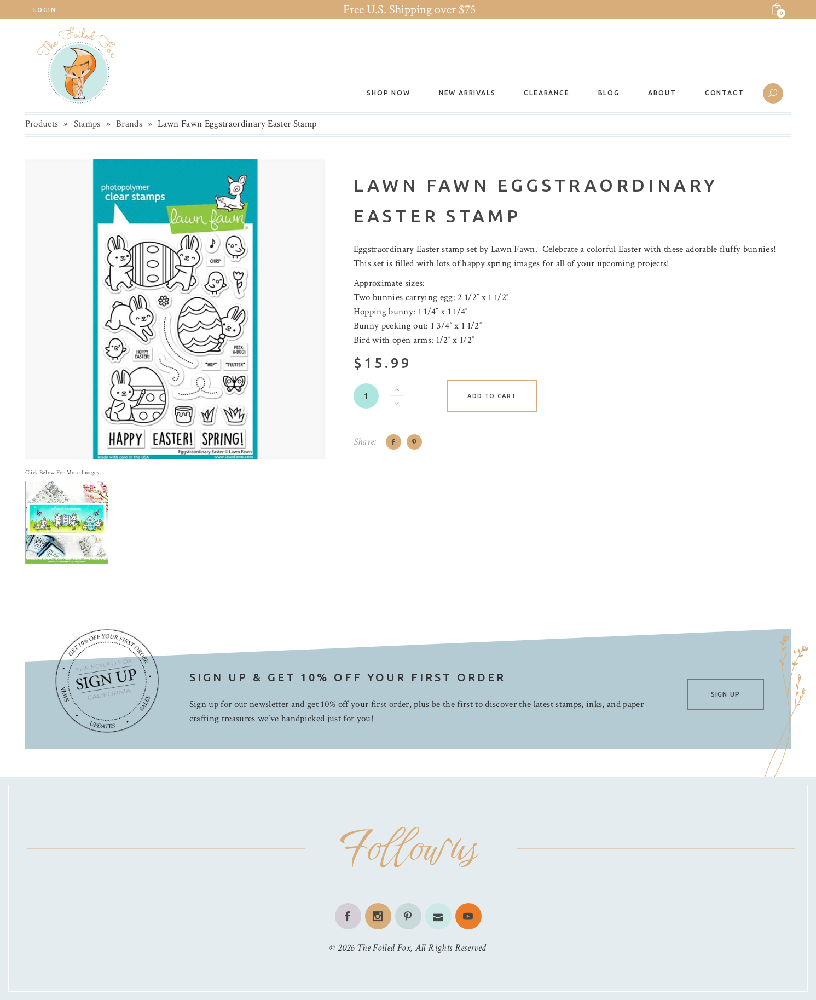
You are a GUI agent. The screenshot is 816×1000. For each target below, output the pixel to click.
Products (42, 124)
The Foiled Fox (383, 947)
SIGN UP (725, 694)
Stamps (87, 124)
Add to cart (491, 396)
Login (44, 10)
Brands (129, 124)
